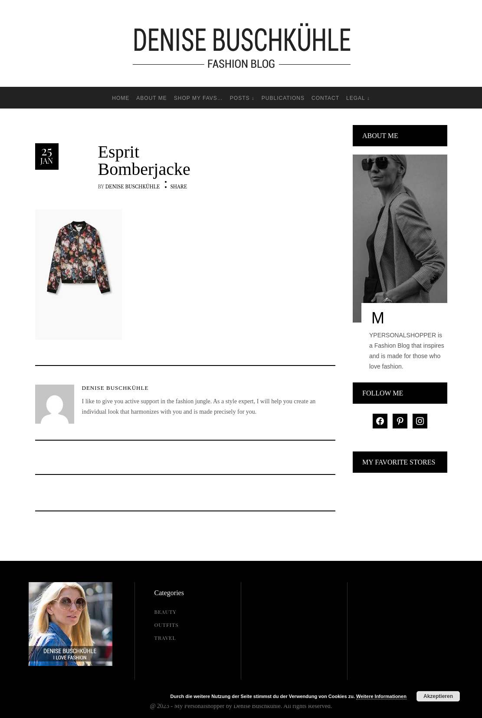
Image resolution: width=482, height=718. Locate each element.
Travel (165, 637)
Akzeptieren (438, 696)
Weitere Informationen (381, 696)
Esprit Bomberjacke (144, 160)
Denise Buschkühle (132, 187)
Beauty (165, 611)
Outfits (166, 624)
